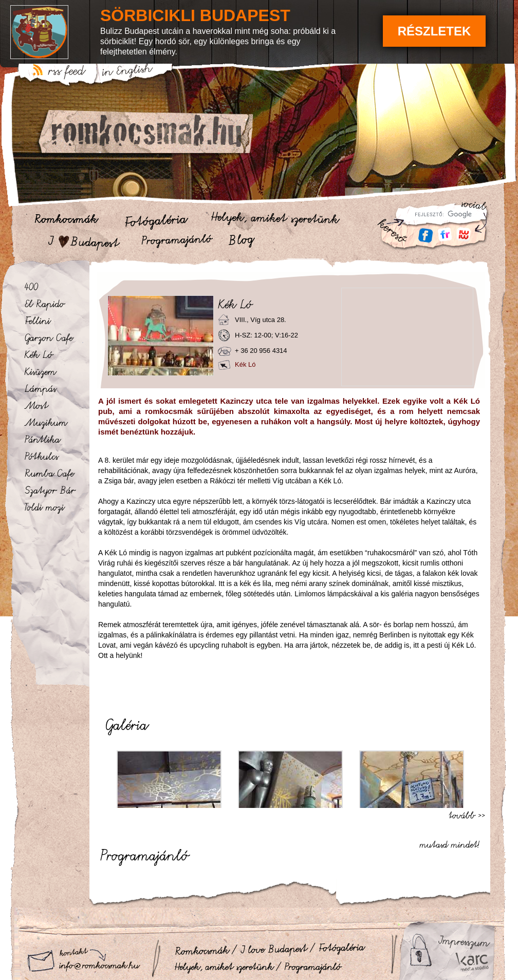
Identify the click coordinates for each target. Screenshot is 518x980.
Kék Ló (245, 364)
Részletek (434, 31)
